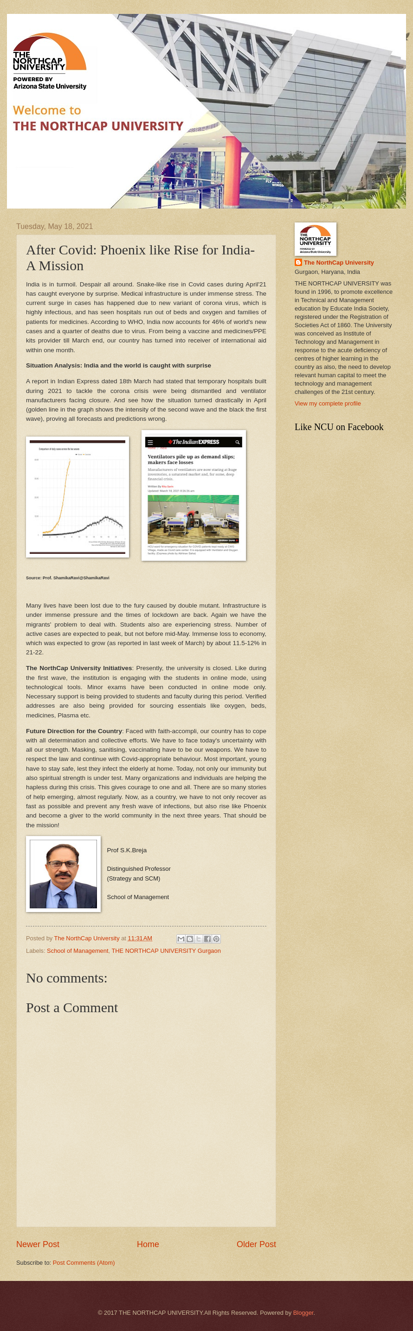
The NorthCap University (339, 262)
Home (148, 1244)
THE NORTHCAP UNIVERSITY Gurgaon (165, 950)
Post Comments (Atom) (84, 1262)
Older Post (256, 1244)
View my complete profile (328, 403)
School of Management (77, 950)
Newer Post (37, 1244)
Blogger (303, 1312)
